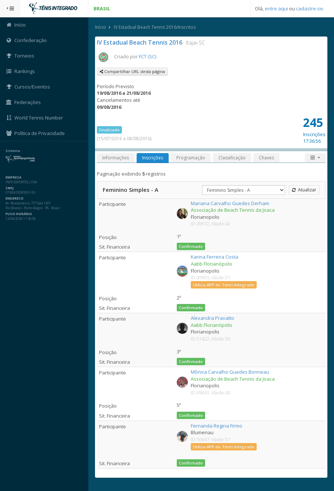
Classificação (232, 158)
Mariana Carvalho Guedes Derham (230, 203)
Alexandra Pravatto (212, 318)
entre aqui (276, 8)
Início (100, 27)
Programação (190, 158)
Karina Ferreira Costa (214, 256)
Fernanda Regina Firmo (216, 425)
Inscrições (152, 158)
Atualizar (304, 190)
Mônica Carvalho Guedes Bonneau (230, 372)
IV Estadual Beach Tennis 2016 (139, 42)
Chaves (266, 158)
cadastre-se (309, 8)
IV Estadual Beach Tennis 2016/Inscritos (155, 27)
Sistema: (13, 151)
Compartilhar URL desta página (132, 71)
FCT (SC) (147, 56)
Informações (115, 158)
